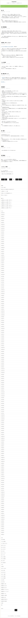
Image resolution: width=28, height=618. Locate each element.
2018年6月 (2, 264)
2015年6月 (2, 320)
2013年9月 (2, 351)
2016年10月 (2, 293)
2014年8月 (2, 332)
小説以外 (2, 566)
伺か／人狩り (3, 560)
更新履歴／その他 (3, 583)
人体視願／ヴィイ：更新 (4, 191)
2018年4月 (2, 268)
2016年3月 (2, 305)
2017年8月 (2, 276)
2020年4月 (2, 241)
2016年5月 (2, 301)
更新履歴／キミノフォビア (4, 591)
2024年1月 (2, 222)
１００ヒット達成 (4, 166)
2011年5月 (2, 405)
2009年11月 (2, 438)
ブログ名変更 (3, 62)
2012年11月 (2, 370)
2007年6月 (2, 480)
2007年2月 (2, 488)
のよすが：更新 (3, 187)
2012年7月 (2, 378)
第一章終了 (3, 130)
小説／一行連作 (3, 574)
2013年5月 (2, 359)
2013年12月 (2, 347)
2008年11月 (2, 459)
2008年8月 (2, 465)
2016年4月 (2, 303)
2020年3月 (2, 243)
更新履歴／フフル (3, 593)
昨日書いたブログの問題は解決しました (6, 193)
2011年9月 (2, 397)
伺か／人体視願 (3, 558)
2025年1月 (2, 216)
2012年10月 (2, 372)
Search (2, 608)
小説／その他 (3, 570)
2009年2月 (2, 453)
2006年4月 (2, 507)
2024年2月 (2, 220)
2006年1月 (2, 513)
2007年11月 (2, 478)
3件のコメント (8, 88)
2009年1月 (2, 455)
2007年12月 (2, 476)
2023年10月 (2, 226)
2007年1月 (2, 490)
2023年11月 (2, 224)
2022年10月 (2, 228)
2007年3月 (2, 486)
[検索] (16, 610)
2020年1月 (2, 245)
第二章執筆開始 (4, 27)
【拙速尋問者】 (14, 1)
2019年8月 (2, 249)
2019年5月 (2, 253)
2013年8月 (2, 353)
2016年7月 (2, 297)
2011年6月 (2, 403)
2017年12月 (2, 274)
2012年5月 (2, 382)
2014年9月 (2, 330)
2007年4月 (2, 484)
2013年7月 (2, 355)
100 (10, 179)
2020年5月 (2, 239)
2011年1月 (2, 413)
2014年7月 (2, 334)
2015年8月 (2, 316)
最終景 (2, 146)
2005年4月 (2, 528)
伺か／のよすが (3, 547)
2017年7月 (2, 278)
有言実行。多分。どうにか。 (6, 42)
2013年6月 (2, 357)
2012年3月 (2, 386)
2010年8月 (2, 422)
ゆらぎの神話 (3, 539)
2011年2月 (2, 411)
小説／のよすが (3, 572)
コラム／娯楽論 (3, 541)
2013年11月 (2, 349)
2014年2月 (2, 343)
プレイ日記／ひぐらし (4, 543)
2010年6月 (2, 426)
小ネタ (2, 564)
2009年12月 (2, 436)
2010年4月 (2, 430)
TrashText (3, 77)
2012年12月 (2, 368)
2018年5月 (2, 266)
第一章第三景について (5, 73)
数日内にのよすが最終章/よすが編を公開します (7, 189)
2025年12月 (2, 212)
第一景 (2, 10)
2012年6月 (2, 380)
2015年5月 (2, 322)
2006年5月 (2, 505)
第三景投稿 (3, 155)
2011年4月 (2, 407)
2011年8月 (2, 399)
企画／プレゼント (3, 545)
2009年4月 (2, 449)
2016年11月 (2, 291)
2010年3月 (2, 432)
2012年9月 (2, 374)
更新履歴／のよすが (4, 585)
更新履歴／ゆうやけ (4, 587)
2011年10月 (2, 395)
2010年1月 (2, 434)
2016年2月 (2, 307)
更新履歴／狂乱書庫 (4, 601)
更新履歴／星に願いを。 (4, 599)
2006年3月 (2, 509)
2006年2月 (2, 511)
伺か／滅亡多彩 (3, 562)
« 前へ (3, 179)
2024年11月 (2, 218)
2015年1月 (2, 326)
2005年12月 (2, 515)
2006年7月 (2, 501)
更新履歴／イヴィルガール (4, 589)
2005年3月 (2, 530)
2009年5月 (2, 447)
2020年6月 (2, 237)
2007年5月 (2, 482)
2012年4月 (2, 384)
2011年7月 (2, 401)
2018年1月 (2, 272)
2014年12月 (2, 328)
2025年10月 (2, 214)
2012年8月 (2, 376)
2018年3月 (2, 270)
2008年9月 (2, 463)
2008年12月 (2, 457)
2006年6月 (2, 503)
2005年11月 (2, 517)
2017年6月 (2, 280)
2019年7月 (2, 251)
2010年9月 (2, 420)
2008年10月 (2, 461)
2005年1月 (2, 534)
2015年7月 (2, 318)
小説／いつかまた (3, 568)
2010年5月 (2, 428)
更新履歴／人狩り (3, 597)
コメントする (8, 11)
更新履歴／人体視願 (4, 595)
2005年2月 (2, 532)
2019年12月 (2, 247)
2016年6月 (2, 299)
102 (16, 179)
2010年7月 (2, 424)
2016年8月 (2, 295)
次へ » (20, 179)
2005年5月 (2, 526)
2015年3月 (2, 324)
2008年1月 (2, 474)
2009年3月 (2, 451)
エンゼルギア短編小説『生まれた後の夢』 (7, 46)
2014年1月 (2, 345)
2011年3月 (2, 409)
